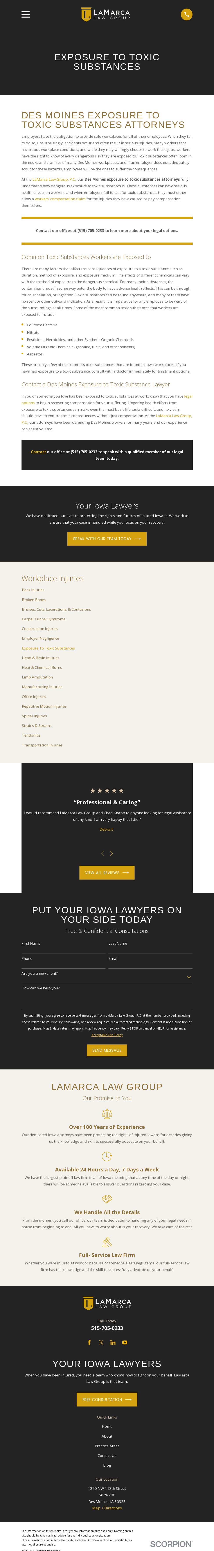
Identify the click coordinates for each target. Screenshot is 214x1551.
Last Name (117, 943)
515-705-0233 (107, 1328)
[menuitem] (107, 590)
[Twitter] (101, 1342)
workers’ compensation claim (60, 198)
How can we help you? (41, 988)
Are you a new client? (40, 973)
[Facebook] (89, 1342)
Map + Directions (107, 1507)
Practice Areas (107, 1445)
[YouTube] (125, 1342)
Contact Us (107, 1455)
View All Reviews (107, 872)
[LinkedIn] (113, 1342)
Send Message (106, 1050)
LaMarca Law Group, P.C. (54, 179)
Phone (27, 958)
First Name (31, 943)
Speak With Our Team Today (107, 539)
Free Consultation (107, 1399)
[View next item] (111, 853)
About (107, 1436)
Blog (107, 1465)
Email (113, 958)
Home (107, 1426)
